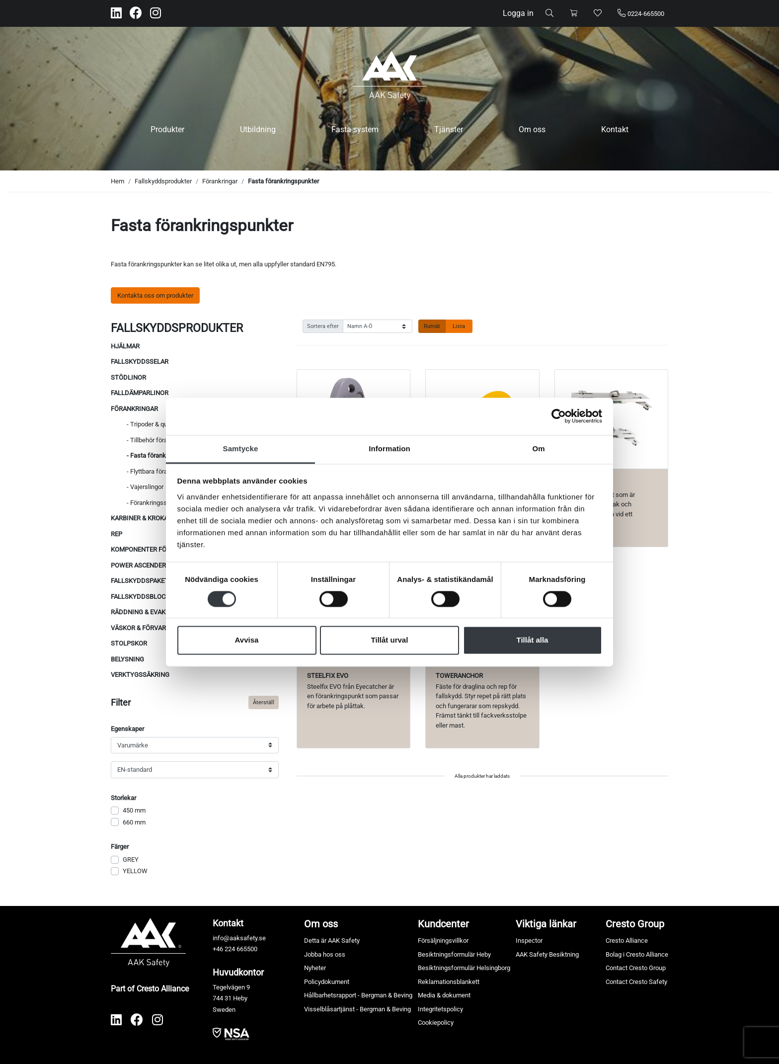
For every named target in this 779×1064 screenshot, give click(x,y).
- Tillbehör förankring (156, 440)
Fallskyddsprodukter (163, 181)
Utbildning (258, 129)
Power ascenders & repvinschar (165, 565)
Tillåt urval (389, 640)
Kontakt (614, 129)
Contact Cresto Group (636, 968)
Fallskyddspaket (139, 580)
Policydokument (326, 981)
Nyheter (315, 968)
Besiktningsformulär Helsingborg (464, 968)
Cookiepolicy (436, 1022)
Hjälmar (125, 346)
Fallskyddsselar (139, 361)
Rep (116, 534)
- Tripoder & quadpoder (158, 424)
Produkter (167, 129)
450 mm (134, 810)
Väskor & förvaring (144, 628)
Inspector (529, 940)
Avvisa (247, 640)
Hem (117, 181)
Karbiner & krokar (141, 518)
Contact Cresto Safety (636, 981)
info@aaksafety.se (239, 938)
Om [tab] (538, 448)
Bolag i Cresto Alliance (637, 954)
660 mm (134, 822)
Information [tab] (389, 448)
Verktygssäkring (140, 674)
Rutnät (432, 326)
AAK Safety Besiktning (547, 954)
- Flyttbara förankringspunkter (168, 471)
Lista (459, 326)
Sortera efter (323, 326)
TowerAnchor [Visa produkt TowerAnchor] (459, 675)
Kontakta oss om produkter (155, 295)
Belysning (127, 659)
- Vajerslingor (145, 487)
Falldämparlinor (139, 393)
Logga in (518, 13)
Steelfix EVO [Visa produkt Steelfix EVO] (327, 675)
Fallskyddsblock (140, 596)
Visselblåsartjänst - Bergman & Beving (357, 1009)
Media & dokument (444, 995)
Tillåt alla (532, 640)
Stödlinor (128, 377)
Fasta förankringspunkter (283, 181)
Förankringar (219, 181)
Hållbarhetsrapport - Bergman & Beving (358, 995)
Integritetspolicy (440, 1009)
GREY (131, 859)
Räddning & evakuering (149, 612)
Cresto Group (635, 924)
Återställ (263, 702)
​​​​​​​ (231, 1033)
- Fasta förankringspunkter (164, 455)
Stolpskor (129, 643)
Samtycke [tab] (240, 448)
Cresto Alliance (627, 940)
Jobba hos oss (324, 954)
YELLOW (135, 871)
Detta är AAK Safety (332, 940)
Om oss (532, 129)
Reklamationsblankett (448, 981)
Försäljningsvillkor (443, 940)
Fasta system (355, 129)
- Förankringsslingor (154, 502)
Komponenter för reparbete (158, 549)
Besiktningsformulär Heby (454, 954)
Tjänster (448, 129)
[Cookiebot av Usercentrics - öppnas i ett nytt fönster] (558, 416)
